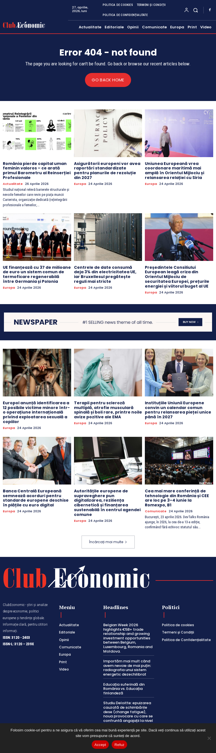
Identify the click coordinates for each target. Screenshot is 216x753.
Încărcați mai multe (108, 541)
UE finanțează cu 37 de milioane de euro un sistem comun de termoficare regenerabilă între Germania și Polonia (37, 274)
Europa (80, 183)
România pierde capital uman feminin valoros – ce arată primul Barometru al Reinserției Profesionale (37, 170)
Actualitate (13, 183)
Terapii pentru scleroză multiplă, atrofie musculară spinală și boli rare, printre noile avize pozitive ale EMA (108, 409)
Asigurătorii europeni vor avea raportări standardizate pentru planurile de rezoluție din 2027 (107, 170)
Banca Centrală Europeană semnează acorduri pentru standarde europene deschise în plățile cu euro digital (36, 498)
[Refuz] (209, 738)
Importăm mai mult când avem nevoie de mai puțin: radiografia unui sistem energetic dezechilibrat (127, 667)
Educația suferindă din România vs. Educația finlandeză (124, 688)
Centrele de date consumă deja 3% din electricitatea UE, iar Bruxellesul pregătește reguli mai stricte (105, 274)
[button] (196, 10)
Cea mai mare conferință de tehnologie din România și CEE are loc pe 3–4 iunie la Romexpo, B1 (177, 498)
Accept (100, 745)
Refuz (119, 745)
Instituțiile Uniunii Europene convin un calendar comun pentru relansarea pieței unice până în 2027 (178, 409)
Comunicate (155, 511)
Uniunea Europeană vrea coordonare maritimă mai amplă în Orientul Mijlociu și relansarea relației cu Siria (174, 170)
